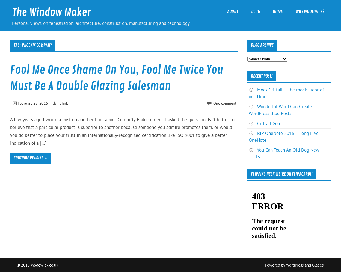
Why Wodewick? (310, 11)
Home (278, 11)
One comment (224, 103)
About (232, 11)
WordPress (295, 265)
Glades (318, 265)
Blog (255, 11)
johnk (63, 103)
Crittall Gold (269, 123)
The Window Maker (51, 12)
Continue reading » (30, 158)
